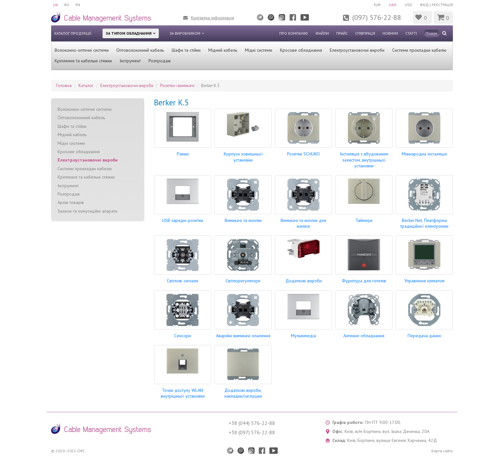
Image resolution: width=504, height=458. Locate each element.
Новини (390, 33)
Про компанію (293, 33)
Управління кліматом (424, 281)
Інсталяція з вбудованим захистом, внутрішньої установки (364, 159)
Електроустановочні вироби (357, 50)
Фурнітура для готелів (364, 281)
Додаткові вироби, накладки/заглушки (243, 393)
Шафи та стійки (186, 50)
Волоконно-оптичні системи (82, 50)
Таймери (364, 220)
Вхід (424, 4)
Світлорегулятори (243, 281)
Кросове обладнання (301, 50)
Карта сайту (442, 450)
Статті (411, 33)
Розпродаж (159, 61)
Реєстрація (442, 4)
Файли (322, 33)
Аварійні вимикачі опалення (243, 336)
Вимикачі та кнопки (243, 220)
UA (55, 4)
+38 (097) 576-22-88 (252, 432)
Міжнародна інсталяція (424, 154)
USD (408, 4)
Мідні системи (258, 50)
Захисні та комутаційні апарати (87, 211)
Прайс (342, 33)
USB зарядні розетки (182, 220)
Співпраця (365, 33)
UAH (392, 4)
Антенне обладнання (363, 336)
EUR (377, 4)
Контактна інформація (212, 18)
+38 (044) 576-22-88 (252, 423)
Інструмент (130, 61)
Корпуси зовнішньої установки (243, 157)
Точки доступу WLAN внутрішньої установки (183, 393)
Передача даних (424, 336)
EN (78, 4)
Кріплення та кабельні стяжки (83, 61)
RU (66, 4)
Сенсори (182, 336)
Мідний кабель (222, 50)
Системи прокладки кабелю (419, 50)
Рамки (183, 154)
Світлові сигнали (182, 281)
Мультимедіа (303, 336)
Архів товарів (71, 202)
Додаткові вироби (303, 281)
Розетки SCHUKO (303, 154)
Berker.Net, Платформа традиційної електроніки (424, 223)
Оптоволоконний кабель (140, 50)
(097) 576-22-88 (376, 17)
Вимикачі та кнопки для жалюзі (303, 223)
